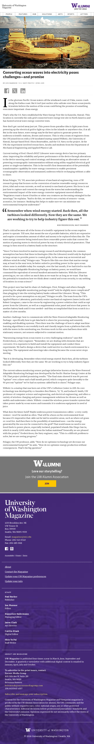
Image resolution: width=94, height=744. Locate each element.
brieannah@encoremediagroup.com (24, 685)
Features (23, 14)
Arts (60, 14)
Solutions (47, 14)
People (9, 14)
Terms (25, 555)
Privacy (18, 555)
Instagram (12, 548)
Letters (84, 14)
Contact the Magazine (16, 571)
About (8, 567)
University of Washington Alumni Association (47, 463)
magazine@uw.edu (21, 537)
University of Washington (47, 730)
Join (47, 483)
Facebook (7, 548)
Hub (34, 14)
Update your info (14, 581)
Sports (70, 14)
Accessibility (9, 555)
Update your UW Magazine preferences (25, 576)
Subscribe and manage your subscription (26, 694)
